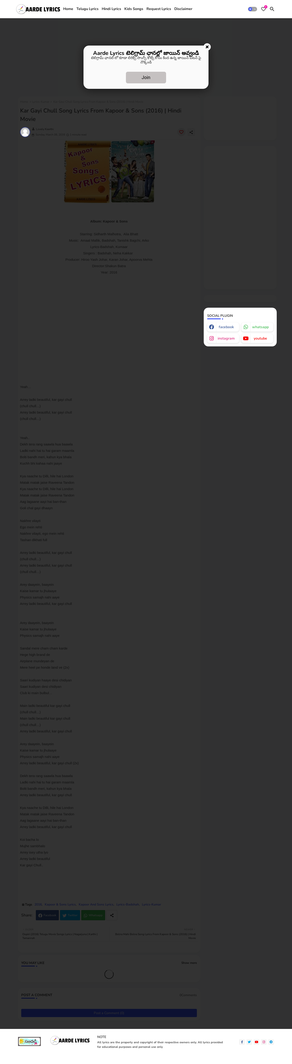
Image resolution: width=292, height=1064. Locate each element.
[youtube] (256, 1042)
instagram (226, 338)
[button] (252, 9)
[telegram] (271, 1042)
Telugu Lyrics (87, 8)
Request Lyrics (158, 8)
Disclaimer (183, 8)
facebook (226, 327)
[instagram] (264, 1042)
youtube (260, 338)
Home (68, 8)
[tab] (68, 9)
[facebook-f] (242, 1042)
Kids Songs (133, 8)
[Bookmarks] (263, 9)
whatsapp (260, 327)
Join (146, 77)
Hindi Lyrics (111, 8)
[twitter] (249, 1042)
